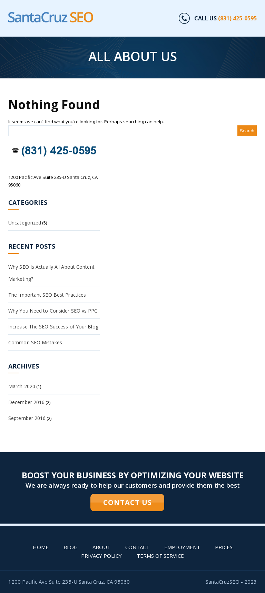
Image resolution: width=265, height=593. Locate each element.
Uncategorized (24, 222)
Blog (70, 547)
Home (41, 547)
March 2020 (21, 386)
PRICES (224, 547)
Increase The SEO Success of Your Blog (53, 326)
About (101, 547)
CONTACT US (127, 502)
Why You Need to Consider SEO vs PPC (53, 310)
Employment (182, 547)
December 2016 (26, 402)
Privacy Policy (101, 555)
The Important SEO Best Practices (47, 294)
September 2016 (27, 418)
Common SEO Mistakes (35, 342)
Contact (137, 547)
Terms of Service (160, 555)
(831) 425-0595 (237, 18)
